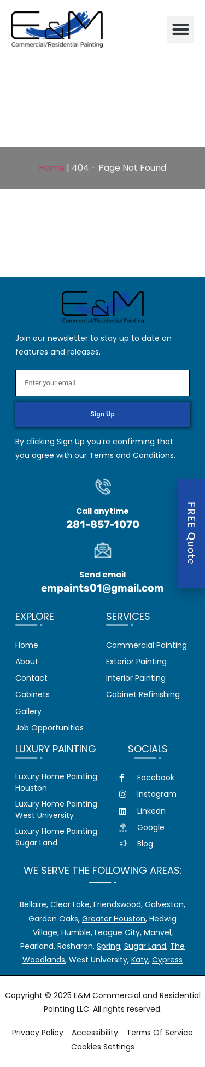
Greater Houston (113, 918)
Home (52, 167)
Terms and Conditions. (132, 455)
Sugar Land (145, 946)
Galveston (164, 904)
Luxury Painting (55, 749)
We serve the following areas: (103, 870)
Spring (108, 946)
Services (128, 616)
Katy (139, 959)
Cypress (167, 959)
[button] (181, 29)
